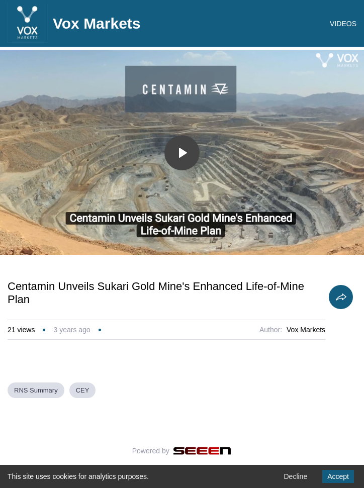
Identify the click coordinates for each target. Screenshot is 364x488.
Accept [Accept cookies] (338, 476)
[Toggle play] (182, 152)
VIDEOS (343, 24)
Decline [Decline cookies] (295, 476)
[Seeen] (202, 450)
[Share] (341, 297)
